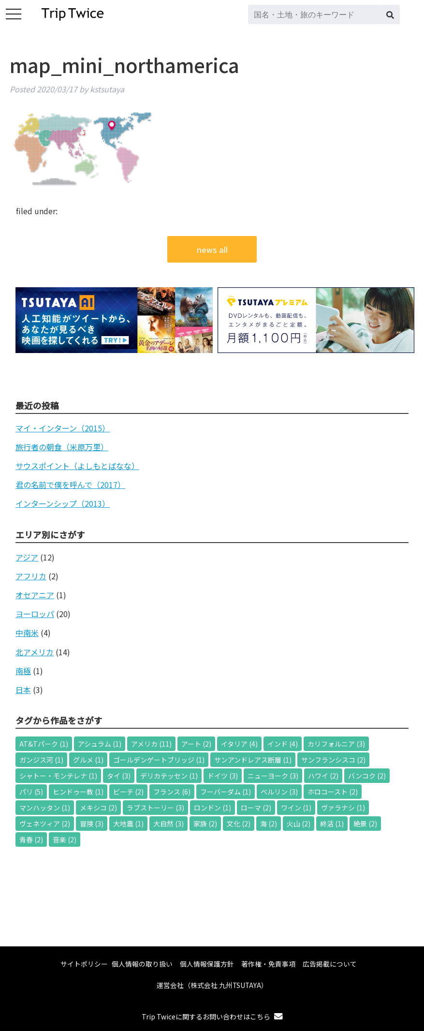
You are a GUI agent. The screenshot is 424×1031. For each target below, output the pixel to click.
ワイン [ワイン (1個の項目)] (296, 807)
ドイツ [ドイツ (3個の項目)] (222, 776)
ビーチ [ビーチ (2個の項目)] (128, 791)
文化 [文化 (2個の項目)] (238, 823)
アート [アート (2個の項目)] (196, 744)
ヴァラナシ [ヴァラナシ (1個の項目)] (343, 807)
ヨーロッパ (34, 613)
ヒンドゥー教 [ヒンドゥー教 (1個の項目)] (78, 791)
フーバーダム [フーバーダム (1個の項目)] (225, 791)
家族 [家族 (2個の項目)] (205, 823)
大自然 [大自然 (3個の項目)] (168, 823)
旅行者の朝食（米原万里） (61, 447)
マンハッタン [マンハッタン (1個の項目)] (44, 807)
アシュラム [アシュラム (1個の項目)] (99, 744)
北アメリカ (34, 652)
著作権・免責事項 (268, 964)
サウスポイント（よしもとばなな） (77, 465)
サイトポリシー (84, 964)
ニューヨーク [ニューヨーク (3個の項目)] (273, 776)
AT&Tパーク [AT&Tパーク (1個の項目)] (43, 744)
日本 (23, 689)
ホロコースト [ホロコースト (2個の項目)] (332, 791)
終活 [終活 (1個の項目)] (332, 823)
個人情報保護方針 (207, 964)
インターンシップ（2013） (62, 503)
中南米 (27, 632)
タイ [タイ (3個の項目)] (119, 776)
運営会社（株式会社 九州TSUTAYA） (212, 985)
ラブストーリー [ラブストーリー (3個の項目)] (155, 807)
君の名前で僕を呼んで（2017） (70, 484)
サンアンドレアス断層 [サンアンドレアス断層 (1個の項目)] (253, 760)
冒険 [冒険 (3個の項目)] (91, 823)
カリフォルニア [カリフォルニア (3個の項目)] (336, 744)
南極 (23, 671)
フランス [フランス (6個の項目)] (171, 791)
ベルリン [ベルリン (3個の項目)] (279, 791)
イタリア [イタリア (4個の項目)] (239, 744)
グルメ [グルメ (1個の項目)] (88, 760)
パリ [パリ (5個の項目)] (31, 791)
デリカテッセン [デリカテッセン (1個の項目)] (169, 776)
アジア (26, 557)
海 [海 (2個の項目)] (268, 823)
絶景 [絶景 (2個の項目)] (365, 823)
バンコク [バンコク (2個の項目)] (367, 776)
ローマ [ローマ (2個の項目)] (256, 807)
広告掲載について (330, 964)
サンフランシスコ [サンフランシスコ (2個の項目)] (333, 760)
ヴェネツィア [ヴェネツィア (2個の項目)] (44, 823)
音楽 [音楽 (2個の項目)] (64, 839)
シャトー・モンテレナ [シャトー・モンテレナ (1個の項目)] (58, 776)
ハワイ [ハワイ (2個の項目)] (323, 776)
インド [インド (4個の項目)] (282, 744)
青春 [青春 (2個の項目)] (31, 839)
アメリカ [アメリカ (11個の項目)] (151, 744)
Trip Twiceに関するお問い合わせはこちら (212, 1016)
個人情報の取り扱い (142, 964)
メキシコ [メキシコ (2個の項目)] (98, 807)
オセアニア (34, 595)
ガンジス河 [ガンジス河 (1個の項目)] (41, 760)
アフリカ (30, 576)
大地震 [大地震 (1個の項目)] (128, 823)
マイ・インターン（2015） (62, 428)
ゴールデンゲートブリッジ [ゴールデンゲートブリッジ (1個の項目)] (159, 760)
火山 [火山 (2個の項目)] (298, 823)
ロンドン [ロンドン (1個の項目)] (212, 807)
